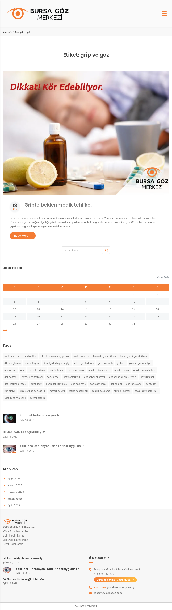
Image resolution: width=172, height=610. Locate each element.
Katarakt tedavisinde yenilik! (39, 415)
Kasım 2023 (14, 486)
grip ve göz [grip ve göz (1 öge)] (10, 370)
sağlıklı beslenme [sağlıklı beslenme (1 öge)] (101, 391)
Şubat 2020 (14, 499)
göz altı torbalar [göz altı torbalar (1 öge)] (37, 370)
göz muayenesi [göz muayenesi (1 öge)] (98, 384)
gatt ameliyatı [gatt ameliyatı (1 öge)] (105, 363)
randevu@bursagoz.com (108, 594)
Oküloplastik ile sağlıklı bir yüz (24, 432)
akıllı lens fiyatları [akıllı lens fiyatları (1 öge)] (27, 356)
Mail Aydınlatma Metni (16, 540)
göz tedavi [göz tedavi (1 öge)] (151, 384)
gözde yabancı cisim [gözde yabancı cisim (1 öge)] (99, 370)
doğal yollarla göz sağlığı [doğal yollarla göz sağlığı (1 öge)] (57, 363)
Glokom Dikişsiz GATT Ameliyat (24, 559)
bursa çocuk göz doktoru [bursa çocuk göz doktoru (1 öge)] (133, 356)
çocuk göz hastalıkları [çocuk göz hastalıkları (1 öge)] (146, 391)
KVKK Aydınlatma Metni (16, 531)
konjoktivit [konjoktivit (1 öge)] (9, 391)
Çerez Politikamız (13, 544)
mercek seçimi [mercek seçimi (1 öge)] (57, 391)
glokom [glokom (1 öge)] (121, 363)
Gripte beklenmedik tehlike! (67, 204)
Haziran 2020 (15, 492)
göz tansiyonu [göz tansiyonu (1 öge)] (133, 384)
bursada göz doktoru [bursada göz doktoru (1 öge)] (104, 356)
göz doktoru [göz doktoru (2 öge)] (10, 377)
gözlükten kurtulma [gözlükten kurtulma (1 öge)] (56, 384)
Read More (25, 236)
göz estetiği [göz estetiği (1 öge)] (53, 377)
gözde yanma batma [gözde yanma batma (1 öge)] (144, 370)
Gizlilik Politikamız (13, 536)
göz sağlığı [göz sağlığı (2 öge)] (116, 384)
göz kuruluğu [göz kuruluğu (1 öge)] (148, 377)
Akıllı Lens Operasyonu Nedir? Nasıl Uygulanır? (51, 446)
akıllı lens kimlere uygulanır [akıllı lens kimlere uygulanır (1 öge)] (55, 356)
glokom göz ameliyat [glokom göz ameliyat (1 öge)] (140, 363)
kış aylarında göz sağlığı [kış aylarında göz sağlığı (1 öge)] (32, 391)
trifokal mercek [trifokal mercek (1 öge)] (122, 391)
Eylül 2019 (13, 505)
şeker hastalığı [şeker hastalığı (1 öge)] (37, 398)
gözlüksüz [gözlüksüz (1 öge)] (36, 384)
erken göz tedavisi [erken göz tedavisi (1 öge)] (84, 363)
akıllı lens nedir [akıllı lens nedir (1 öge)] (81, 356)
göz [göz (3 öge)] (22, 370)
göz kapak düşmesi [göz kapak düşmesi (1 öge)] (94, 377)
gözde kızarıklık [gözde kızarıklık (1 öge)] (76, 370)
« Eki (5, 329)
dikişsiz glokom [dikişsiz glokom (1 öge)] (12, 363)
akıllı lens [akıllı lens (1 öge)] (9, 356)
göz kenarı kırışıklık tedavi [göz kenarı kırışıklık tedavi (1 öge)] (122, 377)
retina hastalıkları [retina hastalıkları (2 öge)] (78, 391)
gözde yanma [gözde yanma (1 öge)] (121, 370)
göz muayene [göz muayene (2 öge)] (78, 384)
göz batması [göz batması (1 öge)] (56, 370)
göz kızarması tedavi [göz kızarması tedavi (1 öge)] (15, 384)
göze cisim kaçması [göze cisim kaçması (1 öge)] (32, 377)
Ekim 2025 (13, 479)
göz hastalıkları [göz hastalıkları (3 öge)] (72, 377)
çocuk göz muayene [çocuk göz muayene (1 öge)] (15, 398)
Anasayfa (7, 32)
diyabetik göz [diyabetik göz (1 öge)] (32, 363)
